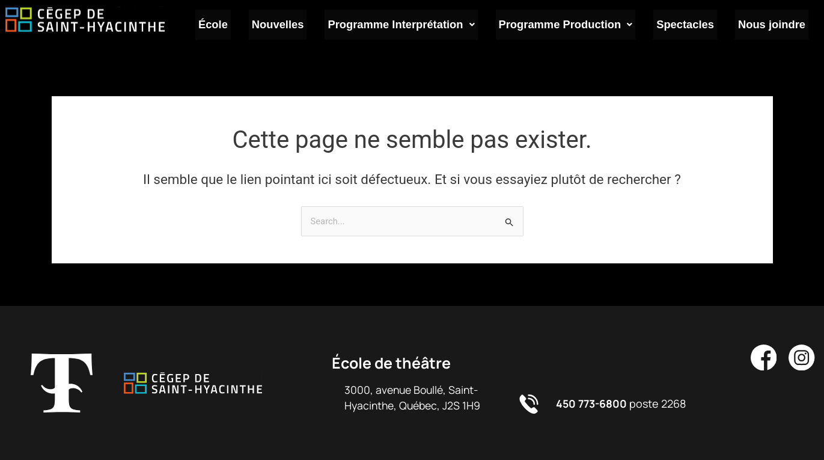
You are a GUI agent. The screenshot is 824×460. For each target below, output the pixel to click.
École (230, 25)
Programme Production (573, 25)
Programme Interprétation (410, 25)
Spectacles (691, 25)
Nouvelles (290, 25)
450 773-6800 (592, 403)
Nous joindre (773, 25)
